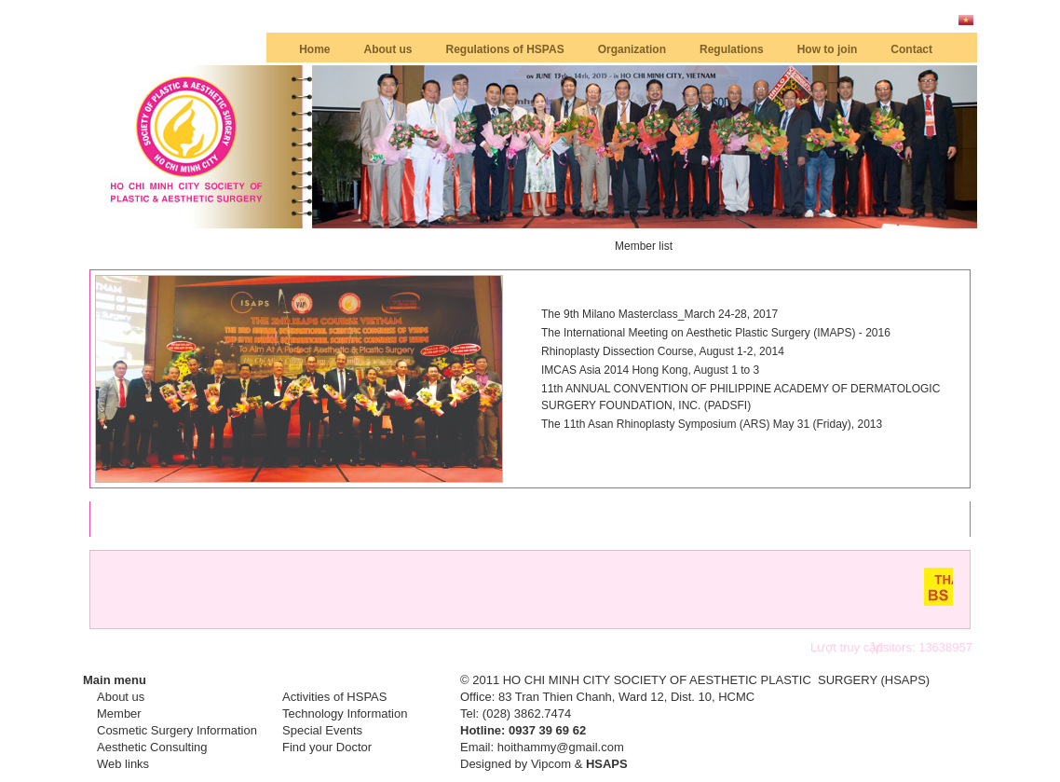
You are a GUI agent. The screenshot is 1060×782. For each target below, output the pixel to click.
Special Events (322, 730)
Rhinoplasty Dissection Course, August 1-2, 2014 (662, 351)
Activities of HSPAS (334, 697)
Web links (123, 764)
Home (314, 49)
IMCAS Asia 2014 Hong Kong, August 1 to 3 (650, 370)
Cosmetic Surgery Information (177, 730)
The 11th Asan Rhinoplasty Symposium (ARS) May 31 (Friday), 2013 (711, 424)
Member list (644, 246)
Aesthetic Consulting (152, 747)
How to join (827, 49)
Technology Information (344, 713)
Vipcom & (579, 764)
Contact (911, 49)
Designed (485, 764)
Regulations (732, 49)
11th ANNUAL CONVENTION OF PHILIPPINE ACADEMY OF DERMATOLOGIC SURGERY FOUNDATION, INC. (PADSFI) (740, 397)
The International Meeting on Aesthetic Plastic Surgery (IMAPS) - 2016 (715, 332)
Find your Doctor (327, 747)
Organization (632, 49)
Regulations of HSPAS (505, 49)
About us (388, 49)
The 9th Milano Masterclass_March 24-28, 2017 (659, 314)
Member (119, 713)
